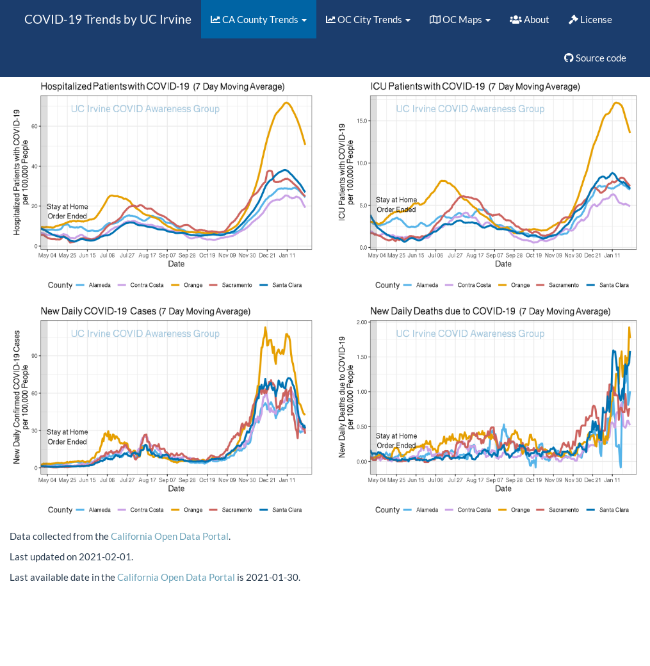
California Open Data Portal (170, 536)
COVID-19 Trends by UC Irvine (107, 19)
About (529, 19)
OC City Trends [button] (368, 19)
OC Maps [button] (460, 19)
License (590, 19)
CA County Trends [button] (259, 19)
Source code (595, 57)
